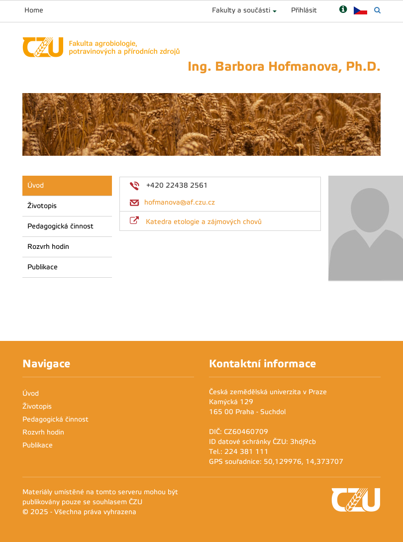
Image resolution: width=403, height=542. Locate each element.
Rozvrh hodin (48, 246)
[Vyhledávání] (377, 10)
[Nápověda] (343, 10)
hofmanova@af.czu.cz (179, 202)
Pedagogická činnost (60, 226)
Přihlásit (304, 10)
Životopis (42, 206)
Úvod (35, 185)
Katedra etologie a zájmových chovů (204, 221)
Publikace (42, 267)
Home (33, 10)
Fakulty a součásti (241, 10)
